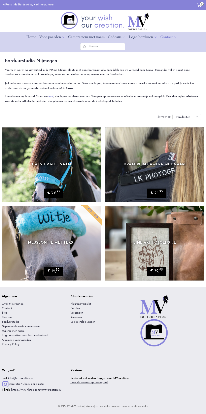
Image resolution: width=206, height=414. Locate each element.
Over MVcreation (13, 304)
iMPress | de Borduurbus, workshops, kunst (28, 4)
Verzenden (76, 313)
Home (31, 36)
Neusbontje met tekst (51, 243)
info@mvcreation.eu (21, 378)
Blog (4, 313)
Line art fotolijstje (154, 243)
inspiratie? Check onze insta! (27, 384)
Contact (168, 36)
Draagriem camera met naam (154, 165)
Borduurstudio (10, 322)
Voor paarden (52, 36)
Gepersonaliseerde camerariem (21, 326)
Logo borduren (143, 36)
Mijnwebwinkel (141, 407)
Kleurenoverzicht (80, 304)
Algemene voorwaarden (17, 340)
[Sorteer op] (187, 117)
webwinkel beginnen (110, 407)
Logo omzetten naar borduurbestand (25, 335)
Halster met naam (51, 165)
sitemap (90, 407)
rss (97, 407)
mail (51, 96)
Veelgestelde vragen (82, 322)
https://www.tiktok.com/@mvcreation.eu (36, 390)
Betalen (75, 308)
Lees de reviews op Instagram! (89, 382)
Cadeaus (117, 36)
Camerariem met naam (86, 36)
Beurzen (7, 317)
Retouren (76, 317)
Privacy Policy (10, 344)
